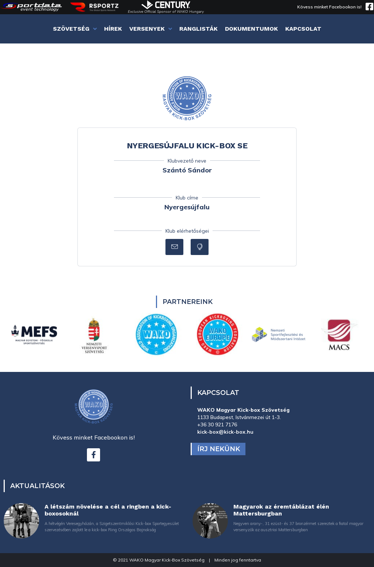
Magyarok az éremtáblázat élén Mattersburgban (281, 510)
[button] (174, 247)
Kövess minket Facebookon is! (329, 6)
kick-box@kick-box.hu (225, 432)
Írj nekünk (218, 449)
